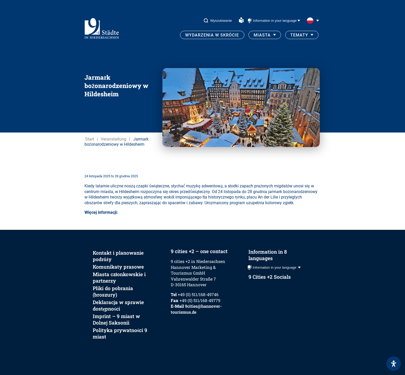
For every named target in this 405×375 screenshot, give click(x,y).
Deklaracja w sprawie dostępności (118, 305)
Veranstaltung (113, 139)
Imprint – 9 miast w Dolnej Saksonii (116, 319)
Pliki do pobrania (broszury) (113, 291)
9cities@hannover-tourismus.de (196, 308)
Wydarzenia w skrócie (212, 35)
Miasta (262, 35)
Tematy (299, 35)
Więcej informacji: (101, 212)
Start (89, 139)
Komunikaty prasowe (118, 266)
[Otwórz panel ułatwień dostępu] (393, 363)
